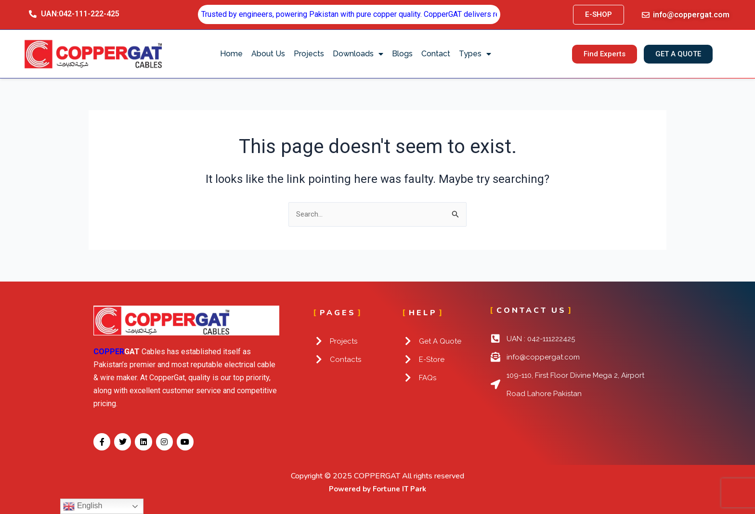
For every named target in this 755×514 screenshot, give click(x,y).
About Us (268, 53)
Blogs (402, 53)
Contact (435, 53)
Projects (309, 53)
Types (475, 54)
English (82, 506)
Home (231, 53)
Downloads (358, 54)
